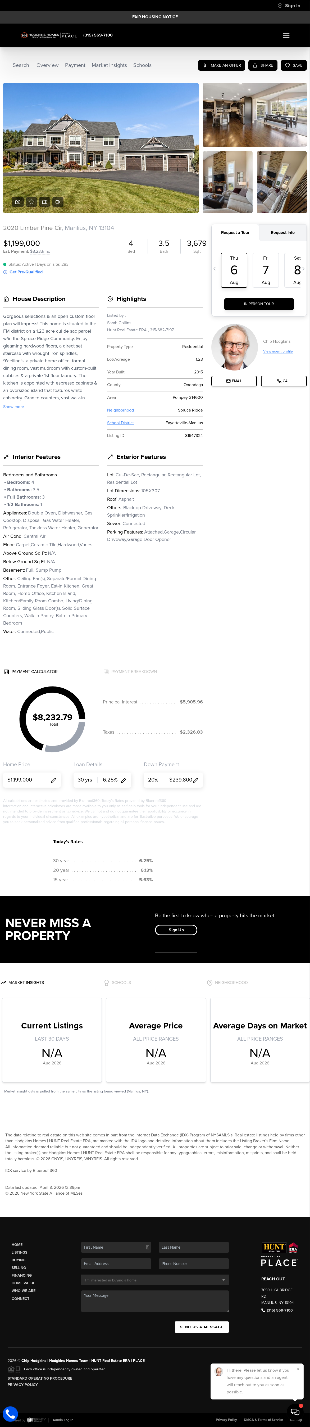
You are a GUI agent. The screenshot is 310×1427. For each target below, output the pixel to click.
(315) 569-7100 (98, 35)
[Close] (298, 1369)
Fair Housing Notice (155, 17)
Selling (19, 1268)
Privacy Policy (23, 1385)
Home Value (23, 1283)
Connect (20, 1299)
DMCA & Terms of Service (263, 1420)
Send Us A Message (202, 1327)
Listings (19, 1252)
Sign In (289, 5)
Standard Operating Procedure (40, 1378)
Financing (22, 1275)
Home (17, 1245)
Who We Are (23, 1291)
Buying (18, 1260)
